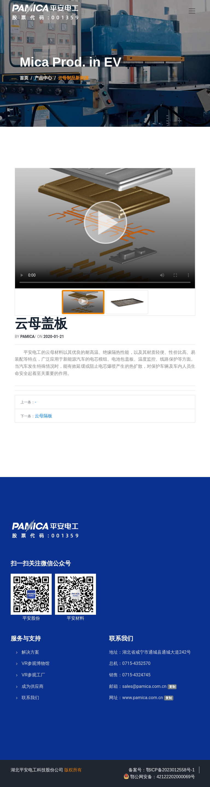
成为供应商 (32, 684)
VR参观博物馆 (35, 661)
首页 (24, 78)
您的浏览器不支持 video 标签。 (105, 228)
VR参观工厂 (33, 672)
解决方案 (30, 650)
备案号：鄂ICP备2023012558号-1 (162, 770)
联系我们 (30, 695)
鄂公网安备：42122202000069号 (159, 776)
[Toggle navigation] (192, 11)
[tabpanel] (105, 228)
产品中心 (43, 78)
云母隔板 (43, 415)
